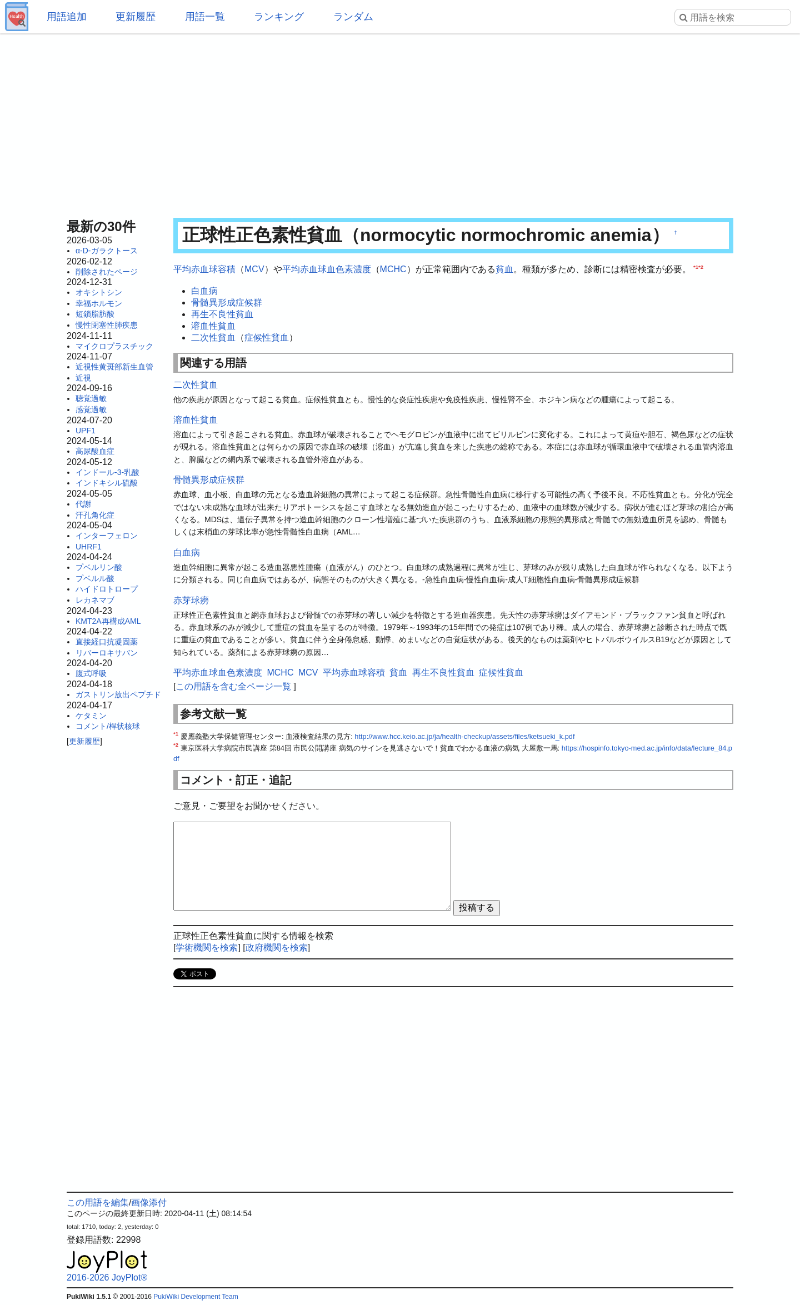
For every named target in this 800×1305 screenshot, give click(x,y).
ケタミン (91, 715)
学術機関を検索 (207, 947)
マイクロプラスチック (114, 346)
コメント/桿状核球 (108, 726)
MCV (254, 269)
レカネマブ (95, 600)
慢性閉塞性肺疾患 (107, 325)
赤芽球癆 (191, 600)
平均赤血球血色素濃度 (326, 269)
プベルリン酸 (99, 567)
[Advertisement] (400, 122)
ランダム (353, 16)
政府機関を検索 (277, 947)
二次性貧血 (213, 337)
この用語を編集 (98, 1202)
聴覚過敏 (91, 398)
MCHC (393, 269)
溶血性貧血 (213, 326)
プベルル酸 (95, 578)
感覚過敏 (91, 409)
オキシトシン (99, 292)
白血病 (204, 291)
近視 (83, 377)
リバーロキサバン (107, 652)
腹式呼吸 (91, 673)
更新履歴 (136, 16)
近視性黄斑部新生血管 (114, 366)
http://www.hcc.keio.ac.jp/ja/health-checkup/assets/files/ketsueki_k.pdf (464, 736)
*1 (695, 267)
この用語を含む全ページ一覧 (233, 686)
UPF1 (86, 430)
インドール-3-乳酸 (107, 472)
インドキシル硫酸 (107, 482)
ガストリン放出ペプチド (118, 694)
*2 (700, 267)
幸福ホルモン (99, 303)
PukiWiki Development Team (195, 1297)
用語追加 (67, 16)
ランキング (279, 16)
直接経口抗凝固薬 (107, 641)
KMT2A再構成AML (108, 621)
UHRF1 (89, 546)
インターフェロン (107, 535)
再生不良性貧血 (222, 314)
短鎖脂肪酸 (95, 313)
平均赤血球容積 (204, 269)
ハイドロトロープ (107, 588)
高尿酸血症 (95, 451)
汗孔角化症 (95, 515)
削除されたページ (107, 271)
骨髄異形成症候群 (226, 302)
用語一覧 (205, 16)
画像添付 (149, 1202)
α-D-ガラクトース (107, 250)
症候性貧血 (266, 337)
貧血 (504, 269)
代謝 (83, 503)
